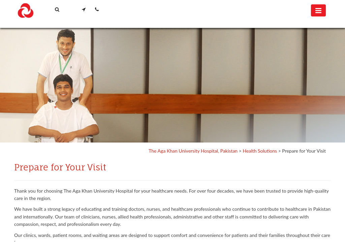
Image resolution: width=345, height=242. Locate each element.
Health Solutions (260, 151)
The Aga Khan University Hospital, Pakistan (193, 151)
